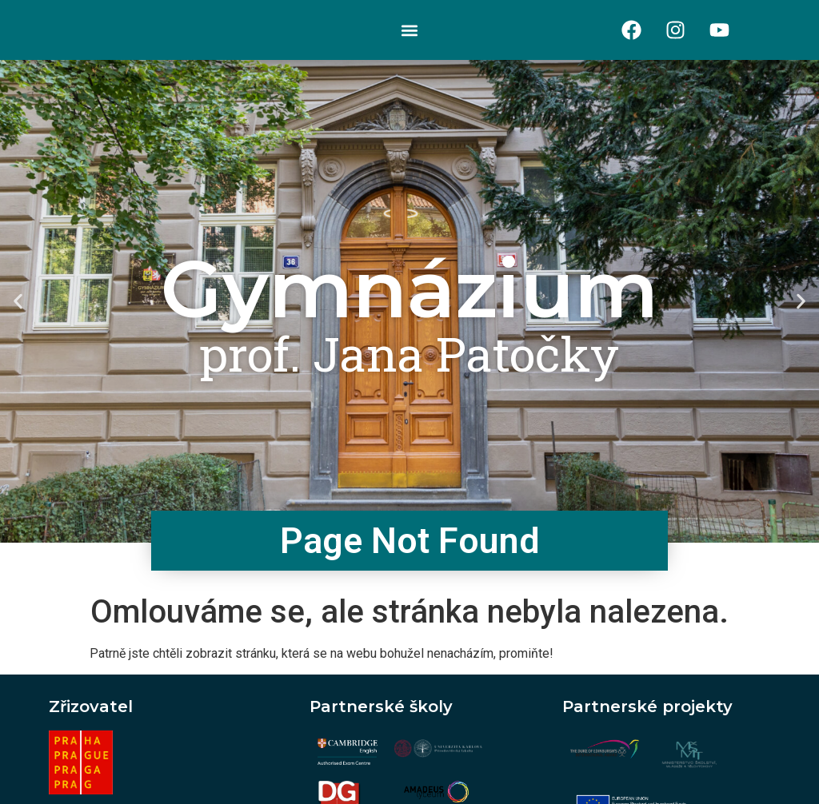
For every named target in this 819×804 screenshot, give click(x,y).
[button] (409, 30)
